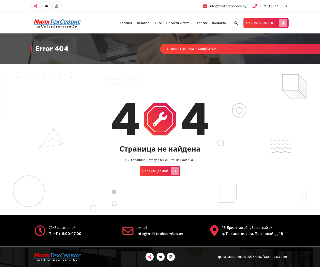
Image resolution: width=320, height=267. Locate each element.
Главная (126, 23)
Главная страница (180, 49)
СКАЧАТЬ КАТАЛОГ (266, 23)
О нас (157, 23)
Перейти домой (160, 171)
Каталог (143, 23)
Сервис (202, 23)
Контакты (219, 23)
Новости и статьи (179, 23)
